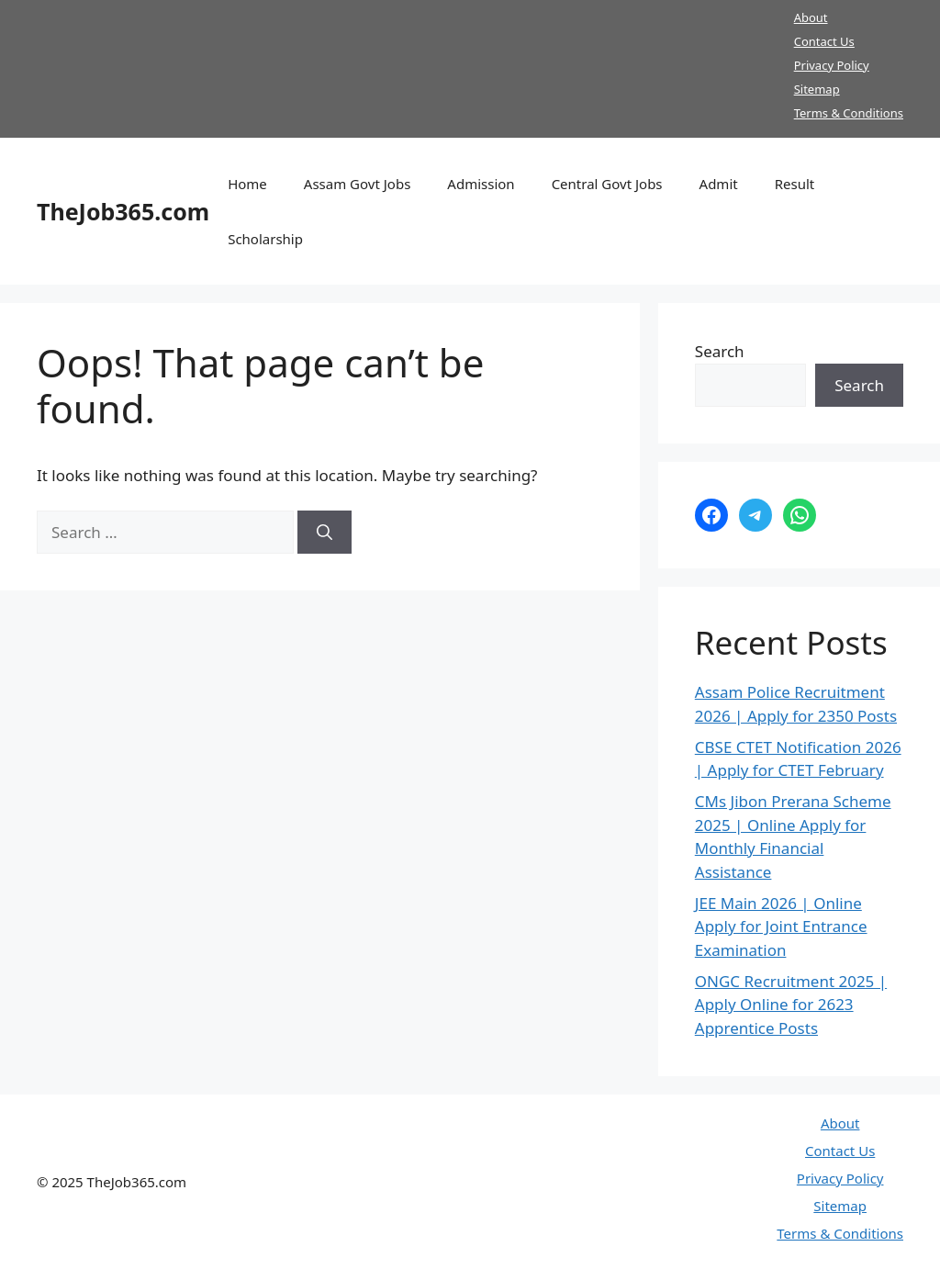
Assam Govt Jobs (357, 183)
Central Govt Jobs (607, 183)
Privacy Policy (831, 65)
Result (795, 183)
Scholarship (265, 239)
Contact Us (824, 41)
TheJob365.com (123, 211)
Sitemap (817, 89)
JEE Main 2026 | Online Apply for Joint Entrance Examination (781, 926)
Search (719, 351)
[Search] (324, 533)
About (811, 17)
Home (247, 183)
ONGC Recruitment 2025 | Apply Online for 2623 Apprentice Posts (791, 1005)
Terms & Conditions (848, 113)
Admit (718, 183)
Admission (480, 183)
